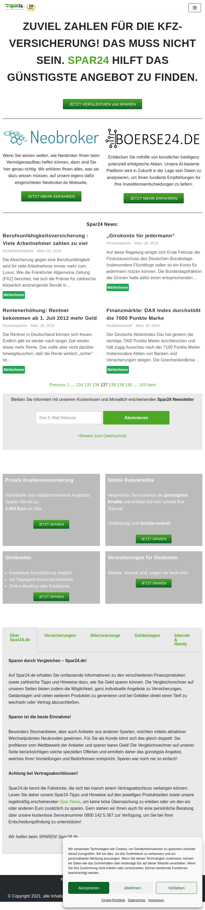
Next (151, 385)
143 (142, 385)
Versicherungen (60, 636)
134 (79, 385)
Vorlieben (176, 888)
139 (120, 385)
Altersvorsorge (106, 636)
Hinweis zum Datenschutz (102, 436)
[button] (102, 104)
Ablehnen (132, 888)
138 (112, 385)
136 (95, 385)
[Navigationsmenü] (195, 7)
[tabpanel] (102, 754)
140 (128, 385)
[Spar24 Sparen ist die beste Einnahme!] (20, 7)
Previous (57, 385)
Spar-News (70, 803)
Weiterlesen (13, 295)
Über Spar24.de (20, 638)
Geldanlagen (147, 636)
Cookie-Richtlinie (113, 900)
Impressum (156, 900)
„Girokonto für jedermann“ (141, 236)
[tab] (20, 640)
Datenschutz (137, 900)
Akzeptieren (88, 888)
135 (87, 385)
